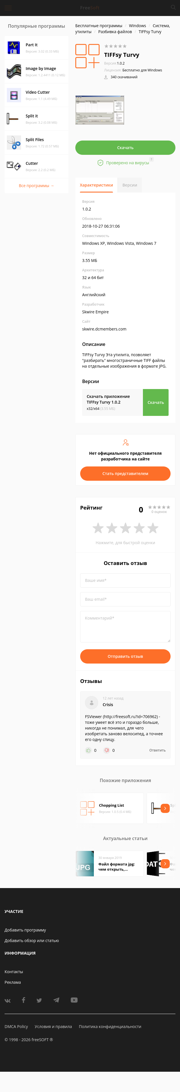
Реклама (13, 982)
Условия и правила (53, 1026)
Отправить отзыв (125, 656)
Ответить (157, 750)
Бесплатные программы (98, 25)
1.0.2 (114, 63)
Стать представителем (125, 473)
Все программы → (36, 185)
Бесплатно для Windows (142, 70)
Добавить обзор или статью (32, 940)
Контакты (14, 971)
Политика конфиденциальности (110, 1026)
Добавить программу (25, 930)
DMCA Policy (16, 1026)
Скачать (125, 147)
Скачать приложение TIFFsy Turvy (108, 399)
